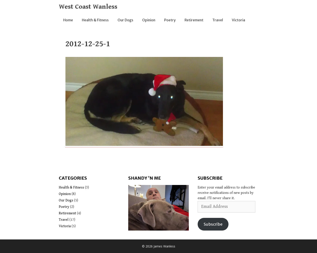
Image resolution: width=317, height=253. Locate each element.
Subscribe (213, 224)
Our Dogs (125, 20)
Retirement (194, 20)
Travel (217, 20)
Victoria (238, 20)
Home (68, 20)
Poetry (170, 20)
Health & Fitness (95, 20)
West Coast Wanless (88, 6)
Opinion (148, 20)
